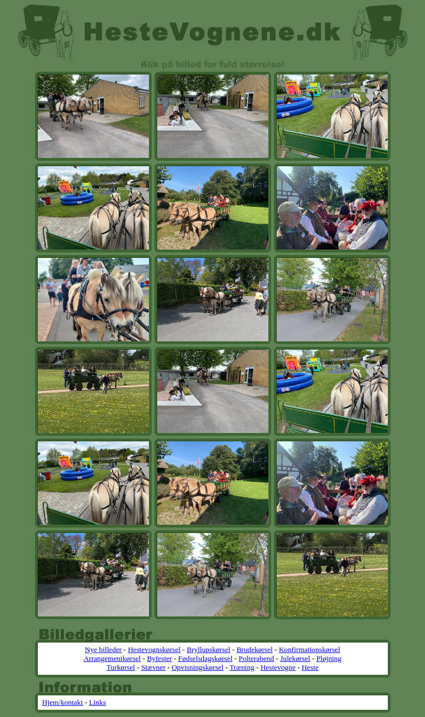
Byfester (159, 658)
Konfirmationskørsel (309, 649)
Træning (241, 667)
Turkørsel (121, 667)
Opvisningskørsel (197, 667)
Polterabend (256, 658)
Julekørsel (295, 658)
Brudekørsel (255, 649)
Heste (310, 667)
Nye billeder (103, 649)
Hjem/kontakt (62, 702)
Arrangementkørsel (112, 658)
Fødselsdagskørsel (205, 658)
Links (97, 702)
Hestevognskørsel (154, 649)
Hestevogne (278, 667)
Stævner (153, 667)
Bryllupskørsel (209, 649)
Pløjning (328, 658)
